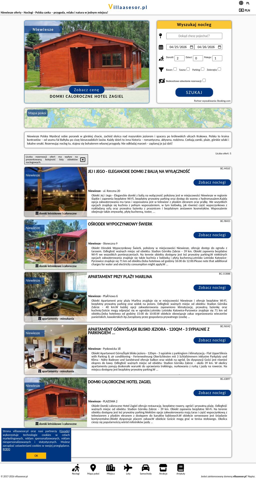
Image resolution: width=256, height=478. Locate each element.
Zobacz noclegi (212, 182)
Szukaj (194, 92)
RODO (6, 449)
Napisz (251, 476)
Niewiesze (33, 175)
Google (64, 431)
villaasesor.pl (128, 7)
